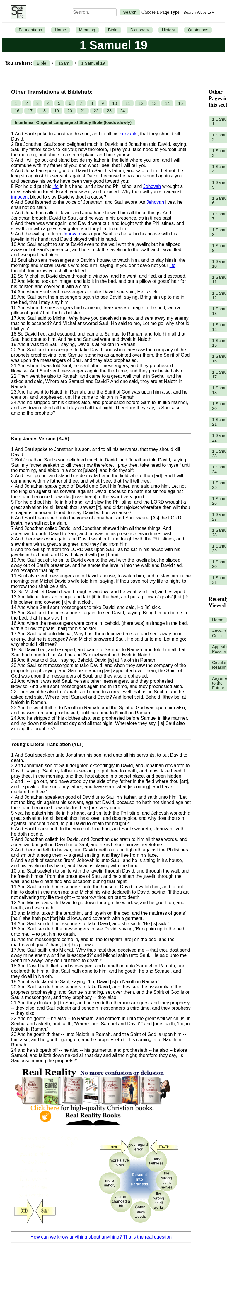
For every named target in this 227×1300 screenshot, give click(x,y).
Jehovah (152, 186)
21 (83, 110)
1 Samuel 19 (93, 63)
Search (129, 12)
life (55, 186)
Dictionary (139, 30)
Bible (112, 30)
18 (43, 110)
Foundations (30, 30)
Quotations (198, 30)
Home (60, 30)
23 (109, 110)
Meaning (87, 30)
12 (141, 103)
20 (69, 110)
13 (154, 103)
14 (167, 103)
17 (30, 110)
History (168, 30)
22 (96, 110)
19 (56, 110)
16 (17, 110)
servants (128, 133)
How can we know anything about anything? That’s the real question (101, 1236)
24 (122, 110)
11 (127, 103)
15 (180, 103)
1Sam (63, 63)
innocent (20, 196)
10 (114, 103)
